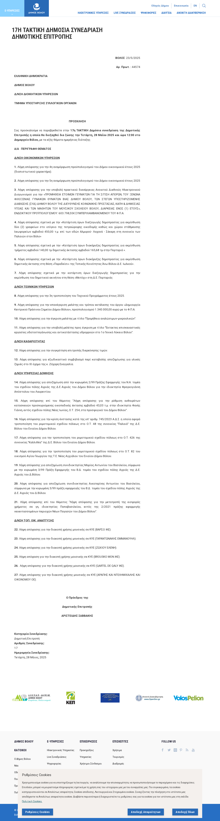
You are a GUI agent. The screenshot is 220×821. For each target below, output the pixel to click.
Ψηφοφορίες (54, 763)
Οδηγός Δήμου (160, 5)
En (195, 5)
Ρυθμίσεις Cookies (37, 812)
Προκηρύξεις (87, 750)
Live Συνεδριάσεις (57, 757)
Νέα (16, 765)
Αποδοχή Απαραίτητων (146, 812)
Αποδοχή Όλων (185, 812)
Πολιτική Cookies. (32, 801)
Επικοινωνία (181, 5)
